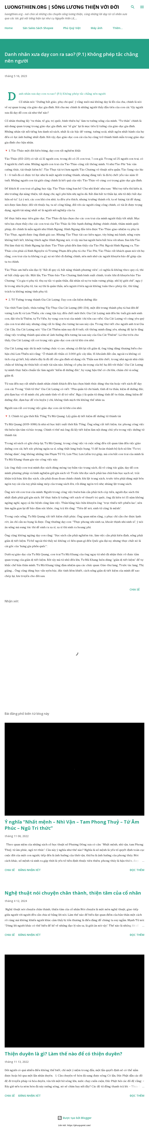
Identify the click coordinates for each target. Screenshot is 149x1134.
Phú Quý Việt (72, 28)
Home (9, 28)
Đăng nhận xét (29, 870)
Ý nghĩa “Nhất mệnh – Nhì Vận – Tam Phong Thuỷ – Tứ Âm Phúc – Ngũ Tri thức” (72, 825)
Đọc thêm (137, 870)
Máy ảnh (96, 28)
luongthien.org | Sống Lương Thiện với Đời (62, 7)
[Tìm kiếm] (132, 7)
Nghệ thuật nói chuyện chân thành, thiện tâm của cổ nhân (73, 893)
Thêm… (118, 28)
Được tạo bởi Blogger (74, 1118)
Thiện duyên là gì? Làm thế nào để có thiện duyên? (63, 1053)
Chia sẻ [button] (135, 589)
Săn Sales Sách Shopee (38, 28)
